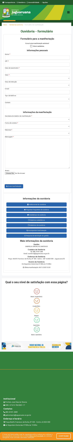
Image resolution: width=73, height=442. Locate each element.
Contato (7, 102)
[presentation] (18, 178)
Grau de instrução (11, 82)
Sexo (7, 75)
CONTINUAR (64, 436)
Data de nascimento (12, 68)
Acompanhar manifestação (37, 230)
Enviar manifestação (13, 186)
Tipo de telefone (11, 95)
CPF (7, 61)
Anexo (7, 170)
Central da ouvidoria (16, 25)
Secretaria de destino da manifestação (18, 116)
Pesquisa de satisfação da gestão (36, 235)
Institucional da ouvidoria (36, 204)
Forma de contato (11, 123)
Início (5, 25)
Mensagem (9, 137)
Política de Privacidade (36, 436)
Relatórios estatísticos (36, 220)
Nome (7, 54)
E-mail (7, 89)
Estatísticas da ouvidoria (36, 215)
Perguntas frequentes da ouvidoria (36, 210)
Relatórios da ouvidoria (36, 225)
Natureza (8, 130)
